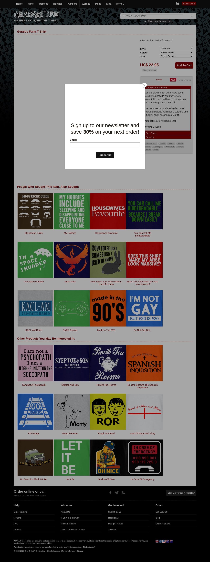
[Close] (144, 85)
